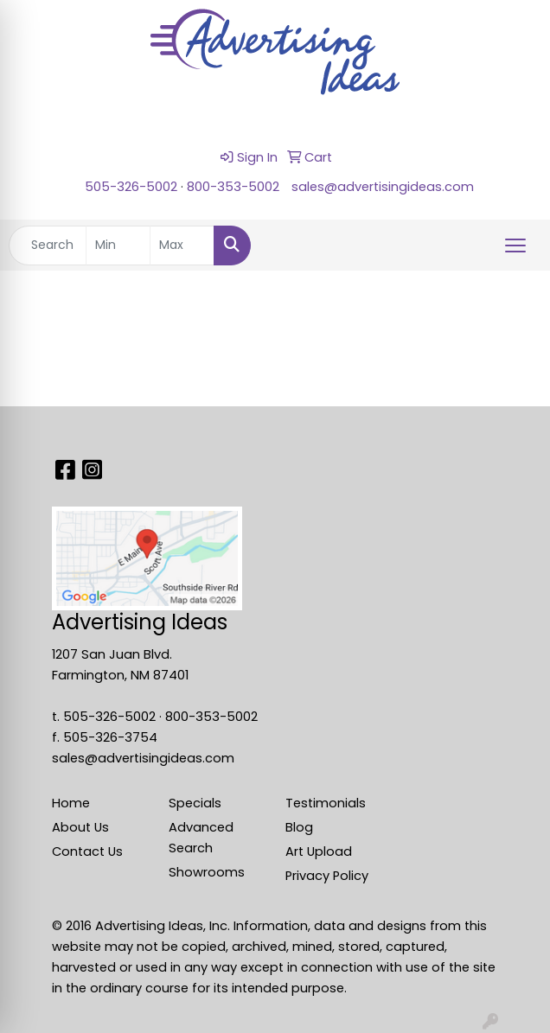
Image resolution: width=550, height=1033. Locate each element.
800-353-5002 (233, 186)
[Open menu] (515, 245)
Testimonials (325, 803)
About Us (80, 827)
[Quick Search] (47, 245)
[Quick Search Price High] (182, 245)
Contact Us (87, 851)
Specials (195, 803)
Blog (299, 827)
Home (71, 803)
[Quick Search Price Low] (118, 245)
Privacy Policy (326, 875)
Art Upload (318, 851)
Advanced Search (201, 838)
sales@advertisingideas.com (382, 186)
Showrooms (207, 872)
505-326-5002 (131, 186)
